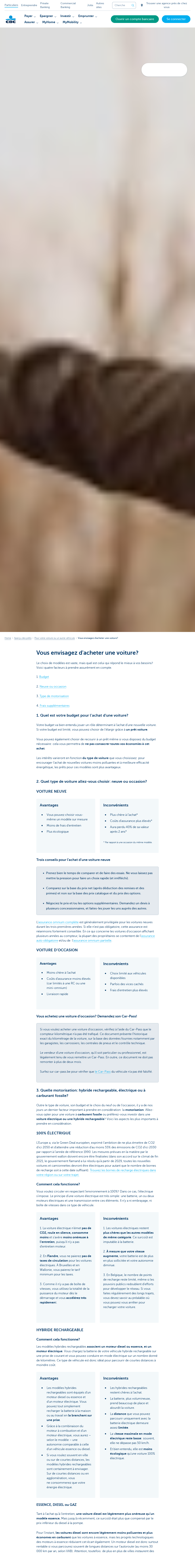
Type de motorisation (54, 696)
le (96, 1071)
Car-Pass (104, 1071)
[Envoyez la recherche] (133, 5)
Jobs (90, 5)
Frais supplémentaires (54, 705)
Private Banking (45, 5)
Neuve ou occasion (53, 686)
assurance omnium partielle (92, 940)
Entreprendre (29, 5)
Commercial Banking (68, 5)
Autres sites (100, 5)
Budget (44, 677)
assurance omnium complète (58, 922)
